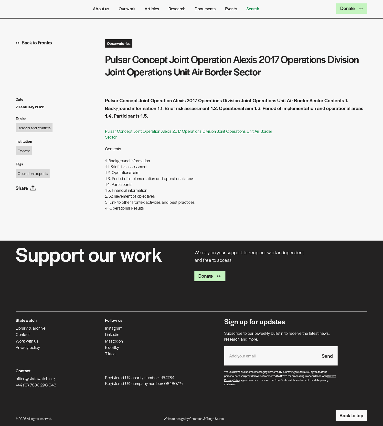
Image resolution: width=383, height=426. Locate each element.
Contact (23, 334)
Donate (351, 8)
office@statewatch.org (35, 378)
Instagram (113, 328)
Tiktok (110, 353)
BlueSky (112, 347)
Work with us (27, 341)
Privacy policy (28, 347)
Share (26, 187)
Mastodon (114, 341)
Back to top (351, 415)
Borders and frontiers (34, 128)
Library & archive (30, 328)
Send (327, 355)
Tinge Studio (215, 418)
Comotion (195, 418)
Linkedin (112, 334)
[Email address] (270, 355)
